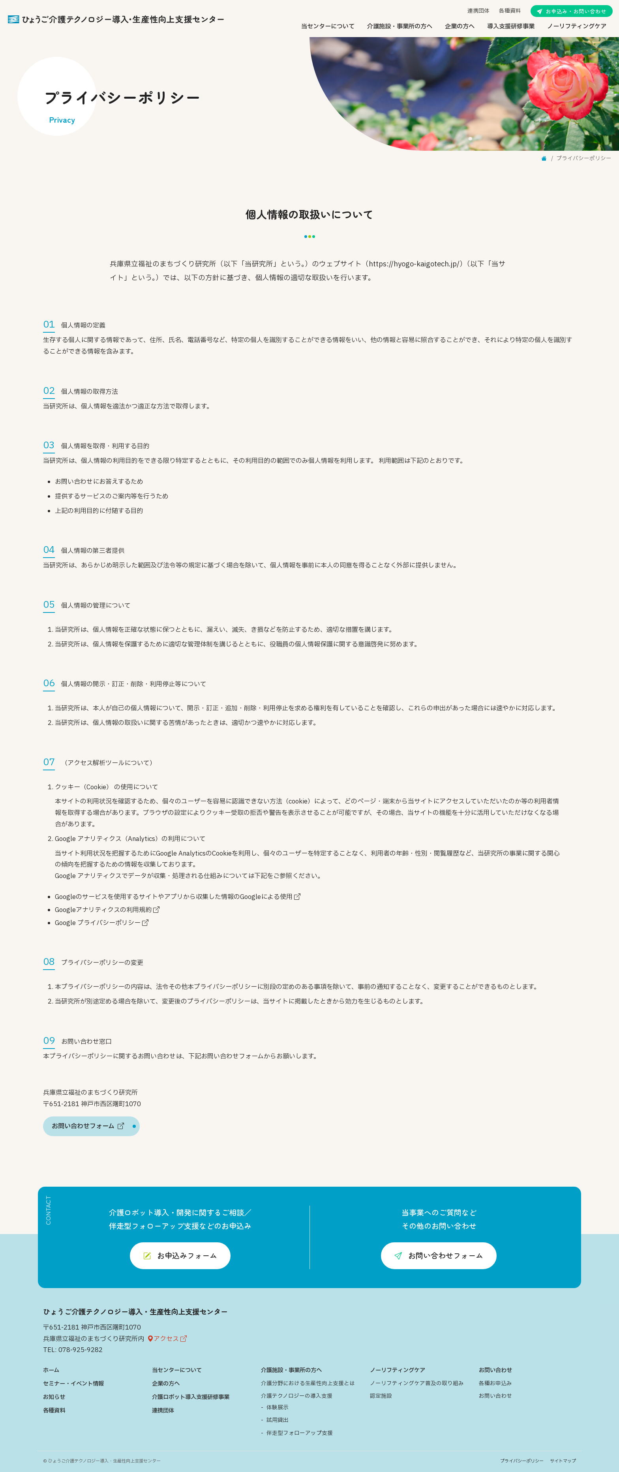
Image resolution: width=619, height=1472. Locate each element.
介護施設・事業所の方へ (399, 26)
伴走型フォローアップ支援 (299, 1433)
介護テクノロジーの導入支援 (296, 1396)
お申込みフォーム (180, 1255)
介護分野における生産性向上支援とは (308, 1384)
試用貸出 (277, 1420)
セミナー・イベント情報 (73, 1384)
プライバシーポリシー (522, 1461)
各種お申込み (495, 1384)
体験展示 (277, 1408)
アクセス (167, 1339)
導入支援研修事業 (511, 26)
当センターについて (328, 26)
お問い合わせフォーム (438, 1255)
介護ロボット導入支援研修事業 (190, 1397)
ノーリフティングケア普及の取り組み (417, 1384)
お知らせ (54, 1397)
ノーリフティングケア (576, 26)
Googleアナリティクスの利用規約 (107, 910)
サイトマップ (563, 1461)
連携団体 (478, 11)
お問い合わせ (495, 1370)
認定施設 (381, 1396)
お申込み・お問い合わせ (571, 11)
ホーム (51, 1370)
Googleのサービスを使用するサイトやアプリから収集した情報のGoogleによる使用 (177, 897)
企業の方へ (460, 26)
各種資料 (510, 11)
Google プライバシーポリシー (101, 923)
